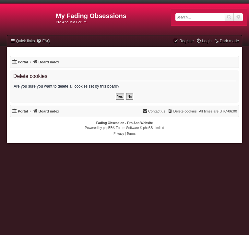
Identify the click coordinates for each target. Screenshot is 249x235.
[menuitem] (43, 41)
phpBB (108, 128)
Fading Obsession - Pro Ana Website (124, 123)
